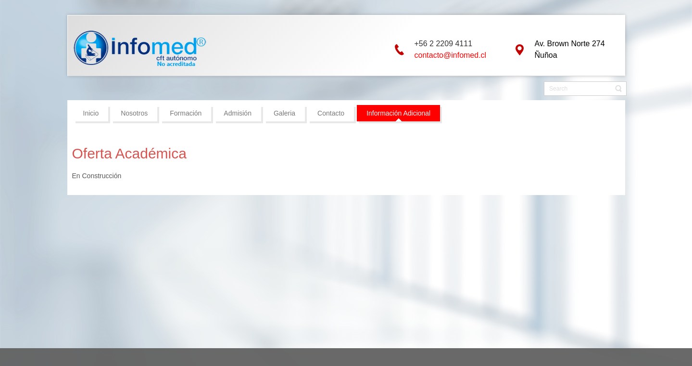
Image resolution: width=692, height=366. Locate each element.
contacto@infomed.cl (451, 55)
